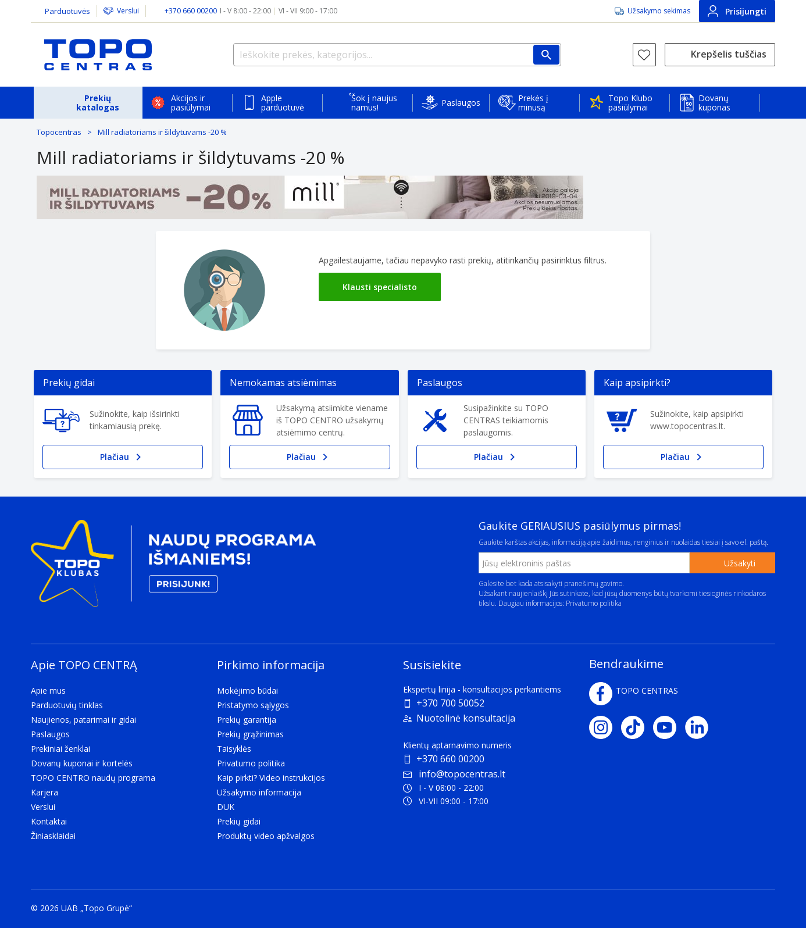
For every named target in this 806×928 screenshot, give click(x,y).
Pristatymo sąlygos (253, 705)
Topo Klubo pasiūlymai (630, 102)
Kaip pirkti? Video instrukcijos (271, 777)
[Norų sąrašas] (644, 54)
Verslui (128, 11)
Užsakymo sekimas (658, 11)
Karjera (44, 792)
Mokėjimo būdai (247, 690)
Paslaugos (460, 102)
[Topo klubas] (173, 568)
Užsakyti (739, 563)
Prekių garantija (246, 719)
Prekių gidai (239, 821)
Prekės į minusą (533, 102)
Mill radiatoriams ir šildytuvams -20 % (162, 132)
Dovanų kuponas (714, 102)
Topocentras (59, 132)
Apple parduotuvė (282, 102)
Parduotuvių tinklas (67, 705)
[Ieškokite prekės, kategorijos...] (397, 54)
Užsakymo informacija (259, 792)
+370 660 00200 (450, 758)
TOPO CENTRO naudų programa (93, 777)
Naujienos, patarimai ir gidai (83, 719)
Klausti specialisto (380, 286)
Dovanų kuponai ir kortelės (82, 763)
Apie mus (48, 690)
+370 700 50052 (450, 703)
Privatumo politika (594, 603)
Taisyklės (234, 748)
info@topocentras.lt (454, 774)
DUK (225, 806)
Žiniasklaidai (53, 835)
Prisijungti (737, 11)
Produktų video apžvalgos (266, 835)
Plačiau (122, 457)
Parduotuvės (67, 11)
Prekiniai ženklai (60, 748)
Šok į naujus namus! (374, 102)
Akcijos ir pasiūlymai (191, 102)
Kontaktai (49, 821)
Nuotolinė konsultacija (465, 718)
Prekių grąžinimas (250, 734)
